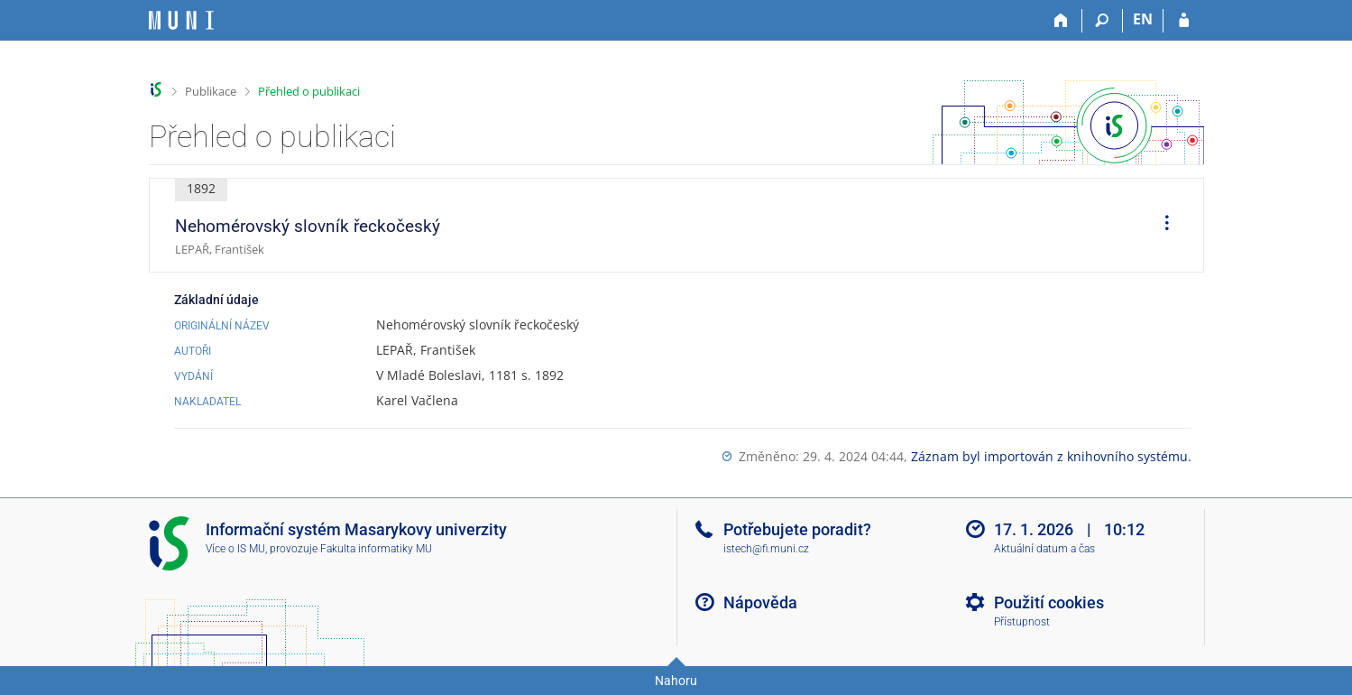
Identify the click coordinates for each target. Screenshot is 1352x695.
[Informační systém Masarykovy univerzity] (181, 20)
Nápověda (760, 602)
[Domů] (1062, 20)
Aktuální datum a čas (1044, 548)
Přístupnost (1022, 622)
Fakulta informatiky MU (376, 548)
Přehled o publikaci (309, 91)
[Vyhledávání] (1102, 20)
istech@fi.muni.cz (766, 548)
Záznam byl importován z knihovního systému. (1051, 456)
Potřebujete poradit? (797, 529)
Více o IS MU (235, 548)
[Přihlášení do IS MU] (1183, 20)
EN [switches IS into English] (1143, 19)
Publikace (210, 91)
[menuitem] (1161, 225)
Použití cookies (1049, 602)
